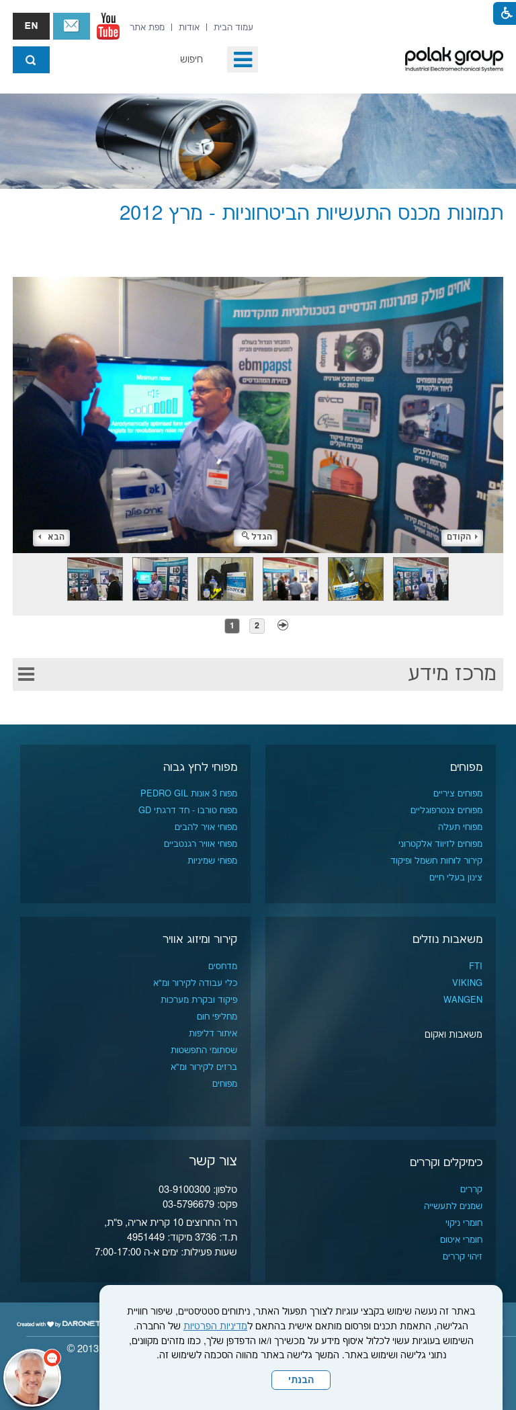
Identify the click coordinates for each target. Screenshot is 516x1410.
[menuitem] (233, 27)
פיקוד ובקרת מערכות (199, 1000)
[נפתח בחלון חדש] (108, 26)
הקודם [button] (462, 537)
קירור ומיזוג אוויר (200, 939)
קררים (471, 1189)
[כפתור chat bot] (32, 1378)
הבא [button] (51, 537)
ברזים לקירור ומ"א (204, 1067)
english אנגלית (31, 26)
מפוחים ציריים (457, 793)
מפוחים (466, 767)
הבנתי (301, 1380)
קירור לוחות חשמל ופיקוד (436, 861)
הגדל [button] (257, 537)
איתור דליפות (213, 1033)
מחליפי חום (217, 1016)
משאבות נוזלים (447, 939)
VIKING (467, 983)
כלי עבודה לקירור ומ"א (195, 983)
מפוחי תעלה (460, 827)
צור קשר (71, 26)
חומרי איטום (461, 1240)
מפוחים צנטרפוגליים (446, 810)
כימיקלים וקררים (446, 1162)
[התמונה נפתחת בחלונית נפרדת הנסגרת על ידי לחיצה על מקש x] (258, 396)
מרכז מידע (452, 674)
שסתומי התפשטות (204, 1050)
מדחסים (222, 966)
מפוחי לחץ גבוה (200, 767)
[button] (242, 59)
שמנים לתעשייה (453, 1206)
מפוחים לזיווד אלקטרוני (440, 844)
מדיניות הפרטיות (215, 1326)
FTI (475, 966)
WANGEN (462, 1000)
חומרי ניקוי (463, 1223)
